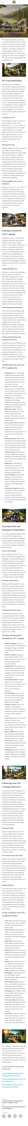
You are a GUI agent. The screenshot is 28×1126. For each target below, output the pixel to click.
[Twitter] (9, 1116)
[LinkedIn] (15, 1116)
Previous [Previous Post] (4, 1099)
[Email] (20, 1116)
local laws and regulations (18, 187)
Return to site (5, 1112)
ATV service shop (14, 125)
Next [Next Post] (3, 1105)
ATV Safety (5, 534)
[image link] (14, 2)
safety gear (20, 554)
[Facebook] (4, 1116)
